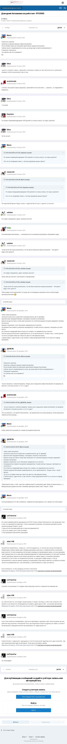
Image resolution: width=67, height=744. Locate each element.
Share (15, 722)
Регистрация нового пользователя (33, 697)
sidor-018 (10, 541)
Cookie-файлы (40, 737)
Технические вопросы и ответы (21, 20)
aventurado (11, 81)
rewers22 (10, 172)
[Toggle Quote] (4, 152)
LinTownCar (11, 516)
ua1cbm (10, 212)
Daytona (10, 114)
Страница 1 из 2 (33, 27)
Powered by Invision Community (33, 741)
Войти (34, 710)
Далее (59, 27)
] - (2, 54)
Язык (24, 737)
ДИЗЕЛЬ (10, 349)
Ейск (9, 64)
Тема (31, 737)
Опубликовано (16, 37)
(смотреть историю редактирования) (49, 571)
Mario (5, 19)
